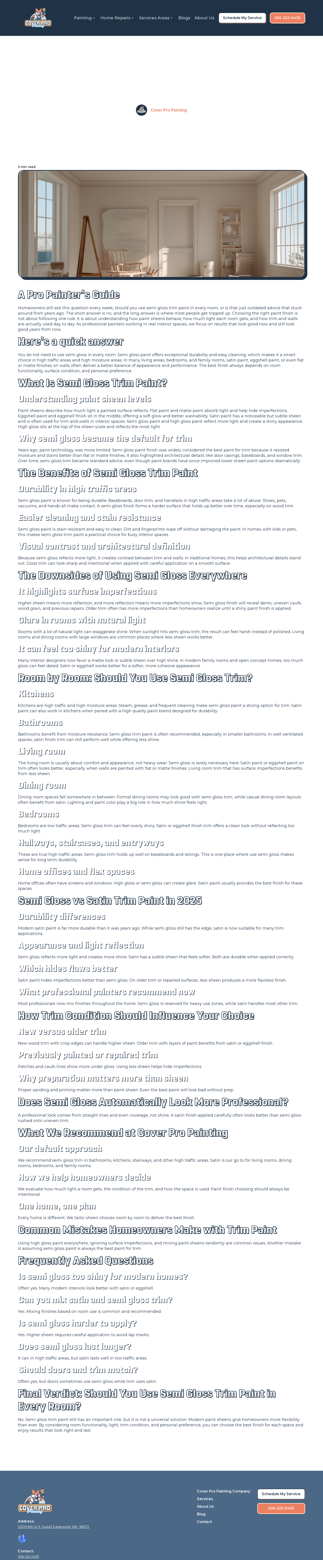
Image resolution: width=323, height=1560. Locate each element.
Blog (201, 1514)
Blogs (184, 17)
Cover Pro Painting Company (223, 1491)
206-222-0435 (287, 18)
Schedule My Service (242, 18)
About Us (204, 17)
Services (205, 1499)
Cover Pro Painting (169, 110)
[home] (38, 17)
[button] (85, 18)
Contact (204, 1522)
